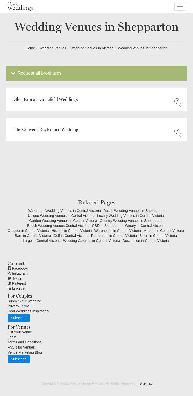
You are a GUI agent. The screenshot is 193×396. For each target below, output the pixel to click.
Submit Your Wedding (24, 301)
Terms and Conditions (24, 342)
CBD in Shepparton (107, 226)
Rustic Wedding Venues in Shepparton (133, 211)
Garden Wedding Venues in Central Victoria (63, 221)
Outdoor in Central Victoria (28, 231)
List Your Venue (20, 332)
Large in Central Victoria (42, 241)
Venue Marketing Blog (25, 352)
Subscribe (18, 318)
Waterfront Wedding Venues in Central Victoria (64, 211)
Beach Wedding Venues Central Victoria (58, 226)
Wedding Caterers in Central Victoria (91, 241)
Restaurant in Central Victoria (114, 236)
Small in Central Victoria (158, 236)
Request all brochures (35, 73)
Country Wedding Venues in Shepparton (131, 221)
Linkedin (16, 288)
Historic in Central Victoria (72, 231)
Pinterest (17, 283)
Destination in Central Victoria (146, 241)
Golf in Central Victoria (71, 236)
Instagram (18, 273)
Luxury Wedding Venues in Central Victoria (130, 216)
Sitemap (145, 383)
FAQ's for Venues (21, 347)
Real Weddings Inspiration (28, 311)
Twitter (15, 278)
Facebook (17, 268)
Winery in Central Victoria (145, 226)
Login (12, 337)
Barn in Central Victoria (33, 236)
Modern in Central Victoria (163, 231)
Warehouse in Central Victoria (117, 231)
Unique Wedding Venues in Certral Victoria (61, 216)
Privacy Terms (19, 306)
